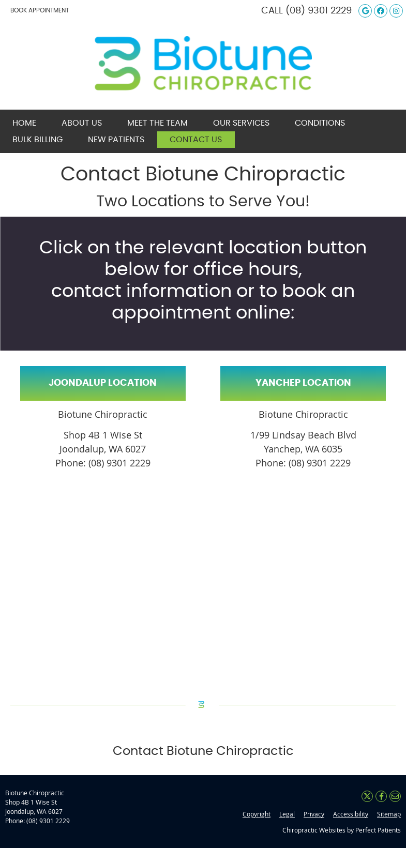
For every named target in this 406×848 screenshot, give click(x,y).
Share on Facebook (381, 796)
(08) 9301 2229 (318, 11)
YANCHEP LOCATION (303, 383)
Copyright (256, 814)
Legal (287, 814)
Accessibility (350, 814)
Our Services (241, 123)
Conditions (320, 123)
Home (24, 123)
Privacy (314, 814)
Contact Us (196, 139)
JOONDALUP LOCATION (103, 383)
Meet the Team (157, 123)
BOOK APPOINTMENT (39, 10)
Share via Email (395, 796)
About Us (82, 123)
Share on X (367, 796)
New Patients (116, 139)
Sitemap (389, 814)
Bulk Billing (37, 139)
